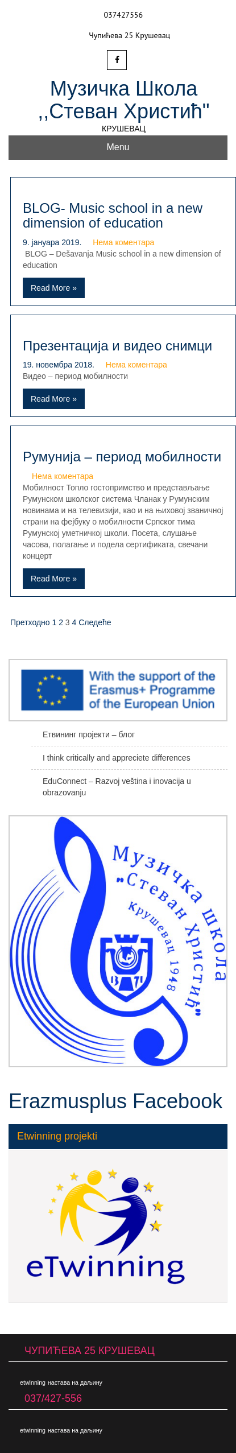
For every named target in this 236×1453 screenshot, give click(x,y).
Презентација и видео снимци (117, 345)
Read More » (54, 287)
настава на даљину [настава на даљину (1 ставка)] (75, 1382)
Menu (117, 147)
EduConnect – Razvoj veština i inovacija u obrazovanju (117, 787)
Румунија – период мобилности (122, 456)
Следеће (94, 622)
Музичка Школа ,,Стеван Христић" (123, 100)
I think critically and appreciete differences (117, 757)
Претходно (30, 622)
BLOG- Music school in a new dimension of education (112, 215)
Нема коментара (123, 242)
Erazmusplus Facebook (115, 1101)
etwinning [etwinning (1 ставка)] (32, 1382)
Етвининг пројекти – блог (89, 734)
